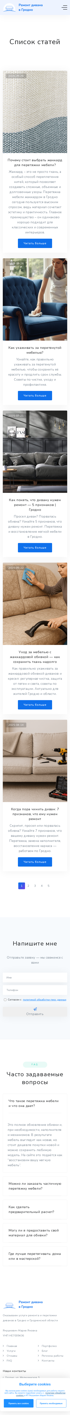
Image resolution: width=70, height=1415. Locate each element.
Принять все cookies (18, 1403)
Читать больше (35, 243)
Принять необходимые (51, 1403)
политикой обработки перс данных (44, 999)
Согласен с (35, 1000)
